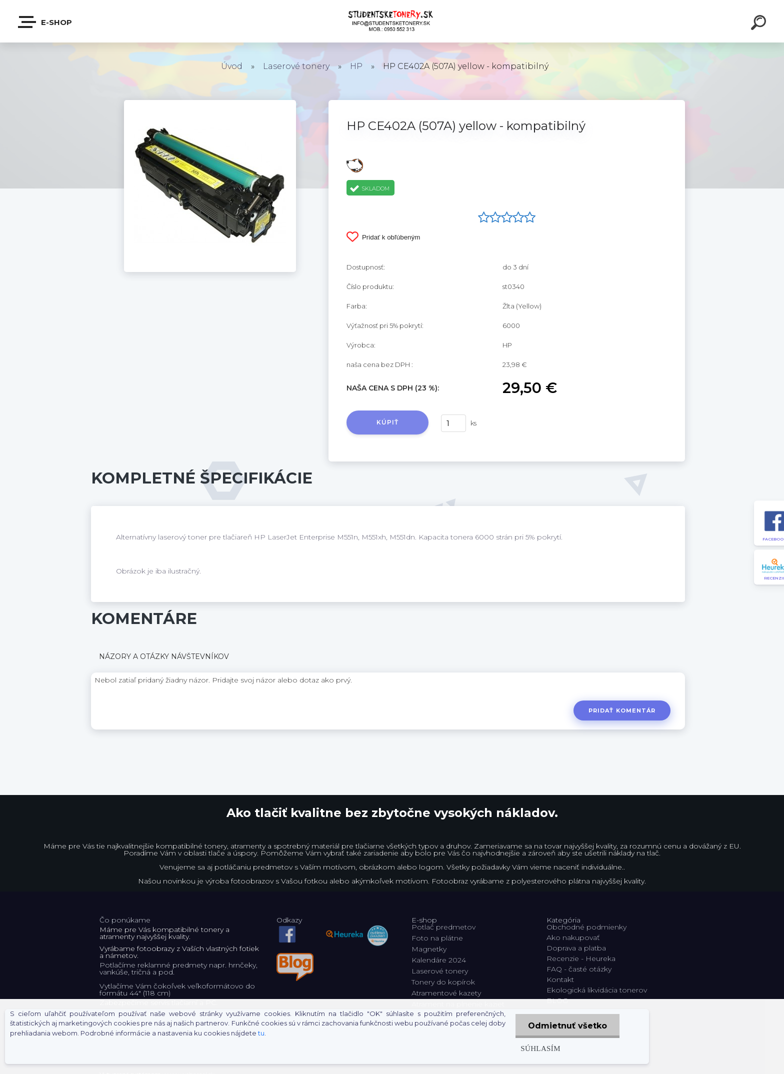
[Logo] (392, 21)
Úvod (231, 66)
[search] (760, 24)
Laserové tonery (296, 66)
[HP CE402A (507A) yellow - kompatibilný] (210, 103)
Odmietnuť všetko (567, 1025)
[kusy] (453, 423)
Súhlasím (540, 1048)
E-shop (45, 22)
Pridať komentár (622, 710)
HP (356, 66)
